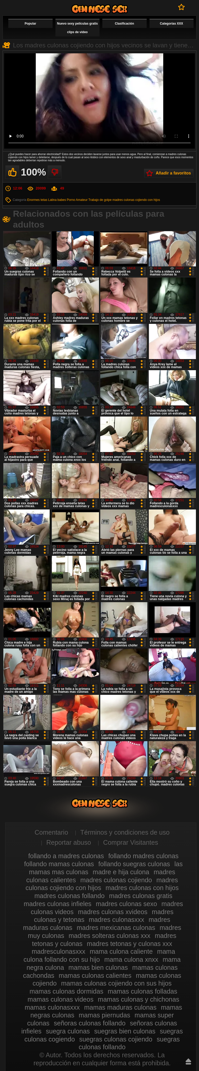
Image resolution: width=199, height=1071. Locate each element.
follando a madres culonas (66, 855)
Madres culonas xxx (99, 9)
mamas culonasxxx (52, 1007)
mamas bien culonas (98, 967)
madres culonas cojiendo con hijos (136, 200)
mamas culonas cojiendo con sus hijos (116, 983)
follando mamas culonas (59, 864)
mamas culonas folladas (142, 991)
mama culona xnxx (131, 959)
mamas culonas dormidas (66, 991)
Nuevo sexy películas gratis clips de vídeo (77, 28)
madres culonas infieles (57, 903)
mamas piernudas (104, 1015)
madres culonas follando (69, 895)
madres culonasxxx (116, 919)
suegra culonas (68, 1031)
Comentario (51, 832)
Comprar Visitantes (130, 842)
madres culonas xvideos (112, 911)
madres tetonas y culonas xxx (129, 943)
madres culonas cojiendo (116, 880)
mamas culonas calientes (95, 975)
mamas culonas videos (60, 999)
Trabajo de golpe (100, 200)
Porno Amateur (77, 200)
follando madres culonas (143, 855)
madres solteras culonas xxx (109, 935)
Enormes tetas (37, 200)
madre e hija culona (121, 872)
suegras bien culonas (124, 1031)
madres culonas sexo (126, 903)
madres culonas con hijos (142, 887)
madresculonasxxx (58, 951)
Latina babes (57, 200)
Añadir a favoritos (173, 173)
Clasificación (124, 23)
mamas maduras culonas (120, 1007)
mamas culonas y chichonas (138, 999)
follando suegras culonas (134, 864)
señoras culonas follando (90, 1023)
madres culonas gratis (141, 895)
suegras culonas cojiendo (115, 1039)
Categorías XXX (171, 23)
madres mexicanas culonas (116, 927)
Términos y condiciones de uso (125, 832)
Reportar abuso (68, 842)
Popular (30, 23)
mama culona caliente (121, 951)
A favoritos (181, 7)
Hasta (188, 1061)
